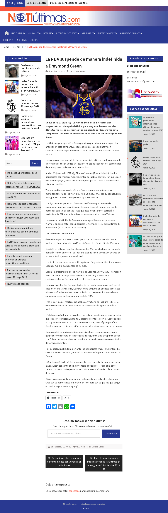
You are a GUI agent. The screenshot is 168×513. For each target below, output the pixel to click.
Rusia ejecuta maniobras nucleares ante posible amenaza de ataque (21, 231)
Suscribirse (111, 433)
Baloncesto (56, 446)
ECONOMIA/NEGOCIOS (67, 33)
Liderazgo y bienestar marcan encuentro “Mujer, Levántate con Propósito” (31, 144)
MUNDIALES (33, 33)
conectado (74, 490)
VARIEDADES (88, 33)
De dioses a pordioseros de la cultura (69, 2)
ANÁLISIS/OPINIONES (130, 33)
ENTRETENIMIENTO (107, 33)
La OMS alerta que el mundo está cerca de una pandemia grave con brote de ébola (23, 245)
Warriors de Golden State (92, 446)
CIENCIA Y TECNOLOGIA (14, 40)
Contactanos (84, 508)
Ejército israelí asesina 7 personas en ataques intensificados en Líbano (18, 259)
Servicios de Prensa (78, 71)
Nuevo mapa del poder (18, 283)
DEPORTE (47, 33)
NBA (78, 446)
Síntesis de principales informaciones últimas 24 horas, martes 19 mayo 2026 (153, 124)
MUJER (33, 40)
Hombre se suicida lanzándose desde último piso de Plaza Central (31, 122)
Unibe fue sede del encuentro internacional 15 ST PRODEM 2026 (30, 86)
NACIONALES (17, 33)
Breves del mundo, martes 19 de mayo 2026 (152, 160)
